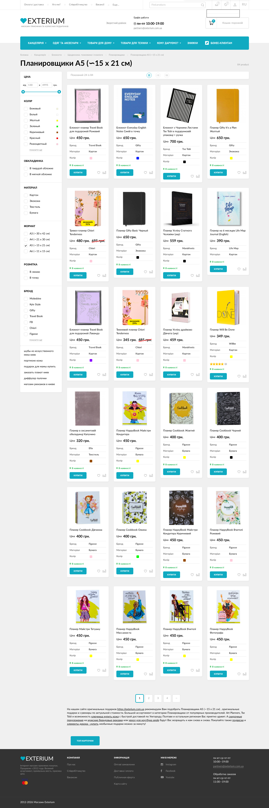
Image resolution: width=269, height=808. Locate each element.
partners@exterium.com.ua (148, 28)
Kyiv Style (32, 305)
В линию (32, 272)
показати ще (35, 150)
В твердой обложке (38, 169)
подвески (238, 720)
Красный (32, 138)
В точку (31, 278)
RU (244, 4)
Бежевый (32, 109)
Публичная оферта (124, 777)
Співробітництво (78, 4)
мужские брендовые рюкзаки (105, 720)
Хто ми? (56, 4)
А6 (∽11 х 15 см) (40, 251)
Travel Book (33, 316)
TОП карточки (85, 741)
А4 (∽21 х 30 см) (40, 239)
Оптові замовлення (124, 764)
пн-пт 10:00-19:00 (149, 23)
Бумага (31, 213)
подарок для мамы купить (40, 366)
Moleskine (32, 299)
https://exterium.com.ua (130, 709)
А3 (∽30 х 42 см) (40, 233)
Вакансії (100, 4)
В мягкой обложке (38, 174)
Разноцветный (35, 144)
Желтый (32, 120)
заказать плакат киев (36, 372)
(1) (226, 364)
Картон (31, 195)
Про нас (71, 764)
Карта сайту (120, 784)
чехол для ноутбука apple (144, 720)
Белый (30, 115)
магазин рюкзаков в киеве (39, 384)
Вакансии (72, 777)
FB (28, 322)
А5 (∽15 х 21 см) (37, 245)
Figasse (31, 334)
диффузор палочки (35, 378)
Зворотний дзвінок (116, 23)
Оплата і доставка (34, 4)
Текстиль (32, 207)
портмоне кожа (33, 360)
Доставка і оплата (123, 771)
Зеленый (32, 126)
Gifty (29, 310)
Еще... (116, 5)
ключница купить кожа (105, 716)
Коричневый (34, 132)
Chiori (30, 328)
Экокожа (32, 201)
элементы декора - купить (83, 724)
